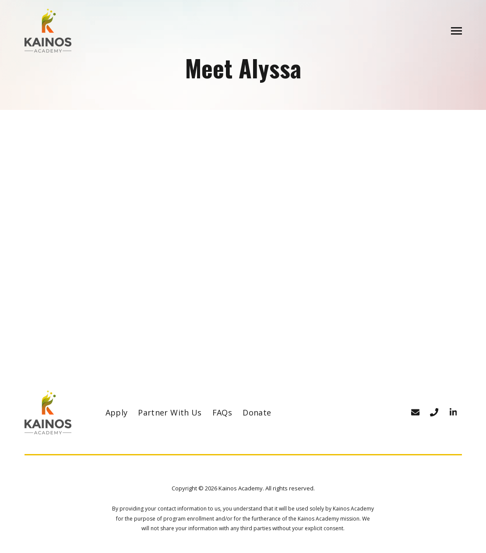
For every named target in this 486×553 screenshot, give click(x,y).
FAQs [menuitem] (222, 412)
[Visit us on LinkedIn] (453, 412)
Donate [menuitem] (257, 412)
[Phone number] (434, 412)
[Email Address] (415, 412)
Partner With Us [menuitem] (169, 412)
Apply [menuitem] (117, 412)
